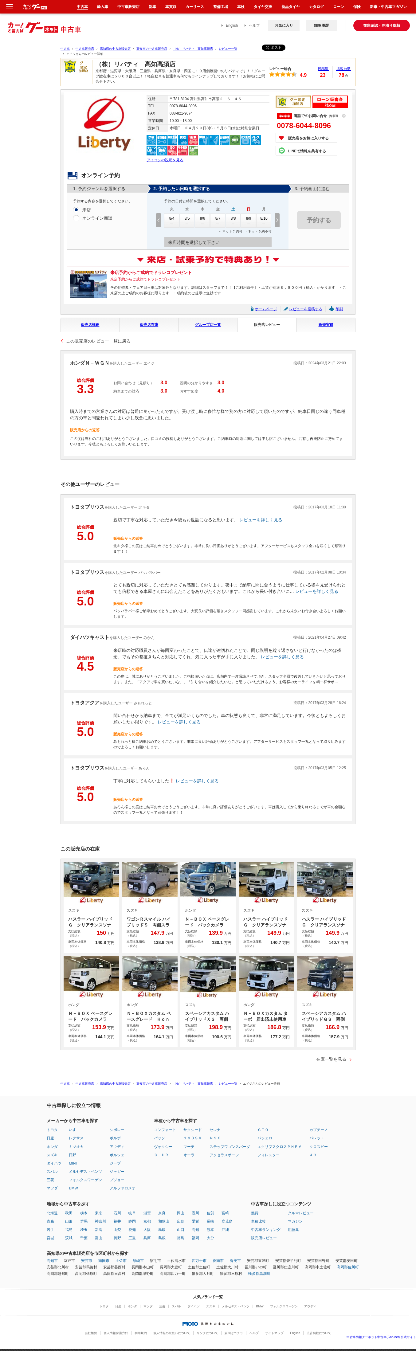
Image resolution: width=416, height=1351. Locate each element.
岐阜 (132, 1213)
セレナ (215, 1130)
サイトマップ (274, 1333)
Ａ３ (313, 1155)
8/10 (264, 220)
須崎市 (138, 1261)
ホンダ (52, 1147)
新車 (152, 7)
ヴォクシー (163, 1147)
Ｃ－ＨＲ (161, 1155)
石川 (117, 1213)
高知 (195, 1230)
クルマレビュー (301, 1213)
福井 (117, 1221)
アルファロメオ (122, 1188)
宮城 (50, 1238)
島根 (162, 1238)
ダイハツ (54, 1163)
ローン (338, 7)
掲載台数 (343, 69)
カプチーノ (318, 1130)
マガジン (295, 1221)
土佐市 (121, 1261)
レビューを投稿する (305, 309)
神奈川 (100, 1221)
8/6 (202, 220)
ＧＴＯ (263, 1130)
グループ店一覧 (208, 325)
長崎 (210, 1221)
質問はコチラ (234, 1333)
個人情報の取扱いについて (171, 1333)
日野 (72, 1155)
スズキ (52, 1155)
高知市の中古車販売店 (151, 48)
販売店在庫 (149, 325)
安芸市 (86, 1261)
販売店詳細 (90, 325)
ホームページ (266, 309)
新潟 (98, 1230)
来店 (86, 210)
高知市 (52, 1261)
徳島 (180, 1238)
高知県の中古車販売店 (115, 48)
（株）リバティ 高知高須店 (193, 48)
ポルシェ (117, 1155)
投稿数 (323, 69)
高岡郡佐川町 (348, 1267)
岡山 (180, 1213)
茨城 (69, 1238)
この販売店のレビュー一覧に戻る (98, 341)
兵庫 (147, 1238)
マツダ (52, 1188)
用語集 (293, 1230)
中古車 (65, 48)
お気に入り (284, 25)
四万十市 (199, 1261)
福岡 (195, 1238)
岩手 (50, 1230)
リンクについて (207, 1333)
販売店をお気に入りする (308, 138)
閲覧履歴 (321, 25)
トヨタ (52, 1130)
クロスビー (318, 1147)
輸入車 (102, 7)
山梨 (117, 1230)
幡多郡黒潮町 (259, 1273)
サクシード (192, 1130)
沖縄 (225, 1230)
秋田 (69, 1213)
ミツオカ (76, 1147)
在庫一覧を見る (331, 1059)
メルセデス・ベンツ (85, 1171)
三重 (132, 1238)
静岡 (132, 1221)
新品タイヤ (290, 7)
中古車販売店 (85, 48)
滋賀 (147, 1213)
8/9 (248, 220)
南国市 (103, 1261)
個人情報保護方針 (116, 1333)
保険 (357, 7)
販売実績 (326, 325)
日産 (50, 1138)
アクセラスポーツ (224, 1155)
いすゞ (74, 1130)
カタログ (316, 7)
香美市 (235, 1261)
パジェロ (264, 1138)
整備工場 (220, 7)
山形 (69, 1221)
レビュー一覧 (228, 48)
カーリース (195, 7)
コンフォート (165, 1130)
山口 (180, 1230)
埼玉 (84, 1230)
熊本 (210, 1230)
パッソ (159, 1138)
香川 (195, 1213)
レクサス (76, 1138)
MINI (73, 1163)
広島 (180, 1221)
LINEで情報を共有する (307, 151)
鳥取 (162, 1230)
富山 (98, 1238)
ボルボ (115, 1138)
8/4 (171, 220)
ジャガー (117, 1171)
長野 (117, 1238)
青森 (50, 1221)
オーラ (188, 1155)
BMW (73, 1188)
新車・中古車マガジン (388, 7)
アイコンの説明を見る (165, 160)
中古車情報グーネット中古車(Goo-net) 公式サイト (381, 1337)
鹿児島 (227, 1221)
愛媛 (195, 1221)
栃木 (84, 1213)
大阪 (147, 1230)
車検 (241, 7)
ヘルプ (254, 25)
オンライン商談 (97, 218)
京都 (147, 1221)
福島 (69, 1230)
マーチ (188, 1147)
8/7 (218, 220)
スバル (52, 1171)
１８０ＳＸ (192, 1138)
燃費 (254, 1213)
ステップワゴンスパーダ (230, 1147)
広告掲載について (319, 1333)
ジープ (115, 1163)
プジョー (117, 1180)
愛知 (132, 1230)
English (232, 25)
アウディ (117, 1147)
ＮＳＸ (215, 1138)
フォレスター (268, 1155)
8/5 (187, 220)
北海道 (52, 1213)
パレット (316, 1138)
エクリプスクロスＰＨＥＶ (279, 1147)
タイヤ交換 (263, 7)
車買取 (170, 7)
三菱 (50, 1180)
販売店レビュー (267, 325)
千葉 (84, 1238)
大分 (210, 1238)
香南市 (218, 1261)
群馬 (84, 1221)
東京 (98, 1213)
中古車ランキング (266, 1230)
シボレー (117, 1130)
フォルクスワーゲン (85, 1180)
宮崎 (225, 1213)
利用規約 (141, 1333)
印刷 (339, 309)
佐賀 (210, 1213)
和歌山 (163, 1221)
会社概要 (91, 1333)
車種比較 (258, 1221)
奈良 (162, 1213)
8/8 (233, 220)
